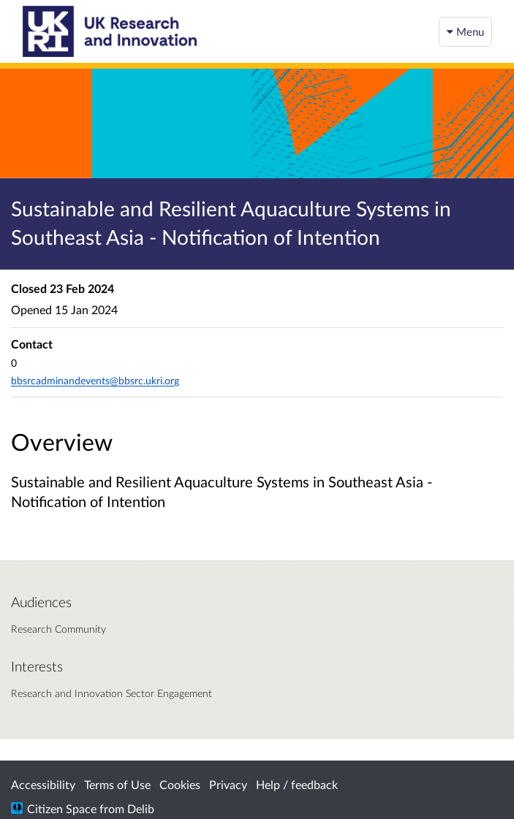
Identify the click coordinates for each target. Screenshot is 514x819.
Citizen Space (62, 808)
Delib (140, 808)
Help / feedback (297, 784)
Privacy (228, 784)
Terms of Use (117, 784)
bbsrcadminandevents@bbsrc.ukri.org (95, 380)
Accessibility (43, 784)
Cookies (179, 784)
